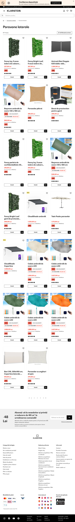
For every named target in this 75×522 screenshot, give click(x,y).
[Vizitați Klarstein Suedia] (51, 504)
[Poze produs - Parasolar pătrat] (37, 95)
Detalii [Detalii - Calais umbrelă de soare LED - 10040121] (12, 340)
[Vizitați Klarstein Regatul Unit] (42, 501)
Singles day (41, 450)
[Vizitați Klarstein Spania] (39, 501)
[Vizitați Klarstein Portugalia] (48, 508)
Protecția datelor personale (29, 518)
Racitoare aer (7, 467)
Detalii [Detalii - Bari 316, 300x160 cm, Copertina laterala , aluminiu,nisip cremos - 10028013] (12, 387)
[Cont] (64, 11)
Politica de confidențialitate (66, 421)
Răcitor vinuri (6, 448)
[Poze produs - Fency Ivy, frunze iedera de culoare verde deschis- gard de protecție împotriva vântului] (37, 149)
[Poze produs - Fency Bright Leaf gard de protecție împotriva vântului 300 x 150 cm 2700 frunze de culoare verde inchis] (14, 202)
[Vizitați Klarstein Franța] (48, 498)
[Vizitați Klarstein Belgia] (42, 508)
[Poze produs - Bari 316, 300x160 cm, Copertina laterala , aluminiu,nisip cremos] (14, 358)
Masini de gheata (8, 462)
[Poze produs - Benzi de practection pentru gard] (61, 95)
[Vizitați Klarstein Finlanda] (39, 508)
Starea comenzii (60, 453)
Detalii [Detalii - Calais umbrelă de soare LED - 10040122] (35, 340)
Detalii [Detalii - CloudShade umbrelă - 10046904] (35, 232)
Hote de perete (7, 457)
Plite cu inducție (7, 471)
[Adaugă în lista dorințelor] (23, 38)
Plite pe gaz (6, 474)
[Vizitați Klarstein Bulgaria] (48, 504)
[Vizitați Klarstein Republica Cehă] (48, 501)
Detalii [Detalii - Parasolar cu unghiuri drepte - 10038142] (35, 387)
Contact (58, 448)
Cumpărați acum (56, 3)
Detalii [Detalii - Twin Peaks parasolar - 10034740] (59, 232)
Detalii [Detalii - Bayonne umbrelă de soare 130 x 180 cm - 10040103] (12, 131)
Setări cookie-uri (60, 467)
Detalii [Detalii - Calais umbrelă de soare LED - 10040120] (59, 286)
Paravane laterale (23, 20)
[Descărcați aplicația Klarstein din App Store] (60, 500)
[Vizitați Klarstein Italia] (51, 498)
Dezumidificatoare (8, 453)
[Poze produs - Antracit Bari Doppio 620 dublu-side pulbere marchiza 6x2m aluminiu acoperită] (61, 47)
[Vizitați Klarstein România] (45, 504)
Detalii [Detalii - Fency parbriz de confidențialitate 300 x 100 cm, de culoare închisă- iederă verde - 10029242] (12, 185)
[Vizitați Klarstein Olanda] (45, 508)
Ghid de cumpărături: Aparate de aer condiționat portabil (45, 466)
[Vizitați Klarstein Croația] (42, 504)
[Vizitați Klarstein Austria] (42, 498)
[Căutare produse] (37, 15)
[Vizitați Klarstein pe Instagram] (4, 518)
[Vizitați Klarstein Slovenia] (51, 508)
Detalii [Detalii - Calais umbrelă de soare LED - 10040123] (59, 340)
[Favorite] (67, 11)
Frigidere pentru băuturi (9, 464)
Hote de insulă (7, 455)
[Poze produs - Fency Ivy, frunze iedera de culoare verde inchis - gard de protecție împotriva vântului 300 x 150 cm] (14, 47)
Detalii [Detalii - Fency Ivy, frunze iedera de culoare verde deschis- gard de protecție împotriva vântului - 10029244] (35, 185)
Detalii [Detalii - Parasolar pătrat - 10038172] (35, 131)
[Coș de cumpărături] (71, 11)
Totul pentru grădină (11, 20)
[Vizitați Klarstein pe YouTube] (13, 518)
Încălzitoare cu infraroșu (9, 460)
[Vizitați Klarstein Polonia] (39, 504)
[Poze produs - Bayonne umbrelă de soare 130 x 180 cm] (14, 95)
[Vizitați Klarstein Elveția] (45, 498)
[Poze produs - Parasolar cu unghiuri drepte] (37, 358)
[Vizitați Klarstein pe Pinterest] (18, 518)
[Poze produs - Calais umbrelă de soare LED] (37, 250)
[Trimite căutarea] (2, 15)
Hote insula (6, 469)
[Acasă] (5, 20)
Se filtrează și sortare (64, 32)
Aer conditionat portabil (9, 450)
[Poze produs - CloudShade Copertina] (14, 250)
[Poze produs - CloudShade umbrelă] (37, 202)
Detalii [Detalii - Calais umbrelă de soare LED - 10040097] (35, 286)
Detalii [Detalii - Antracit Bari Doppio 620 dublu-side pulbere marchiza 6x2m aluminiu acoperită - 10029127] (59, 77)
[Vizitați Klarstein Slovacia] (45, 501)
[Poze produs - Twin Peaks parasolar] (61, 202)
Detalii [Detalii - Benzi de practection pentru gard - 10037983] (59, 131)
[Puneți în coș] (22, 77)
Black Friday (41, 448)
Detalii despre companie (47, 518)
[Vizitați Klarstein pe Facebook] (9, 518)
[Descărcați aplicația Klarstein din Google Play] (60, 503)
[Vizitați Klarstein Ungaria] (51, 501)
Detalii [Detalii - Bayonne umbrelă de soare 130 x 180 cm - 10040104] (59, 185)
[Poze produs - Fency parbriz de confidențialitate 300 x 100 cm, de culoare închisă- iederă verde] (14, 149)
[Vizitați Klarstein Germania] (39, 498)
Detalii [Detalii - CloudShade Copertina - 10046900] (12, 286)
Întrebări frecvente (61, 450)
